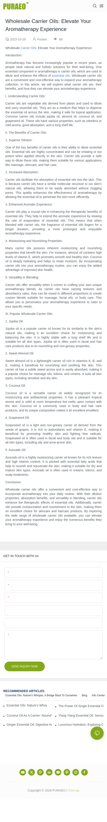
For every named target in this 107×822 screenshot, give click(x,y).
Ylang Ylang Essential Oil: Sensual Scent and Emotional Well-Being (81, 715)
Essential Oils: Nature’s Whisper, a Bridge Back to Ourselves (41, 695)
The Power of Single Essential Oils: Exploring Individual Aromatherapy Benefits (81, 706)
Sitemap (73, 790)
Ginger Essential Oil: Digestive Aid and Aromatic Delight (29, 724)
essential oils (61, 75)
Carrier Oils (28, 48)
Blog (84, 695)
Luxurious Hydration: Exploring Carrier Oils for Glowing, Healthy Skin (81, 724)
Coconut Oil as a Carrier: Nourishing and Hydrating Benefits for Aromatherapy (29, 715)
